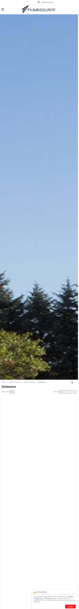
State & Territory (29, 382)
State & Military (14, 382)
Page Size (5, 392)
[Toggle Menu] (1, 9)
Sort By (56, 392)
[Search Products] (38, 2)
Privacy (48, 598)
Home (4, 382)
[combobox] (59, 2)
